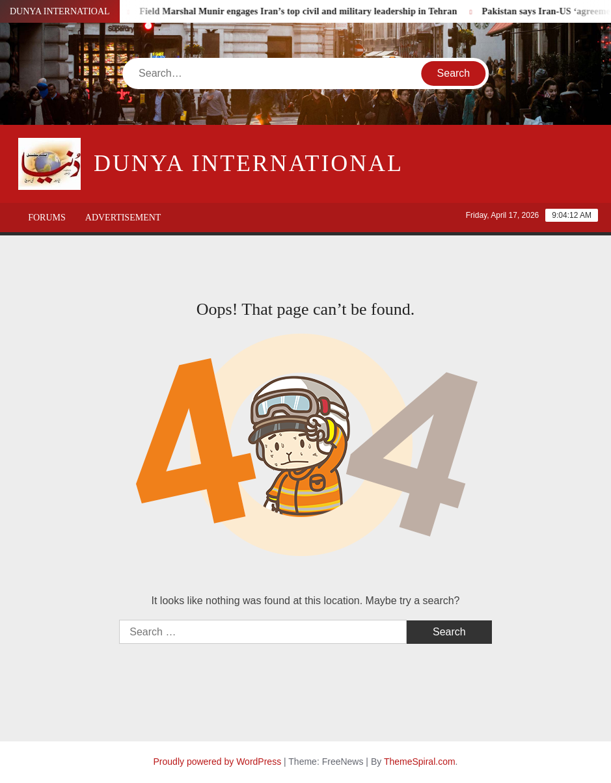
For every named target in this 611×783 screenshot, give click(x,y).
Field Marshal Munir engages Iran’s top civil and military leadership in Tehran (302, 11)
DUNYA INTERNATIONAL (248, 163)
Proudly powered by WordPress (218, 761)
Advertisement (123, 217)
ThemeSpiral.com (419, 761)
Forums (47, 217)
